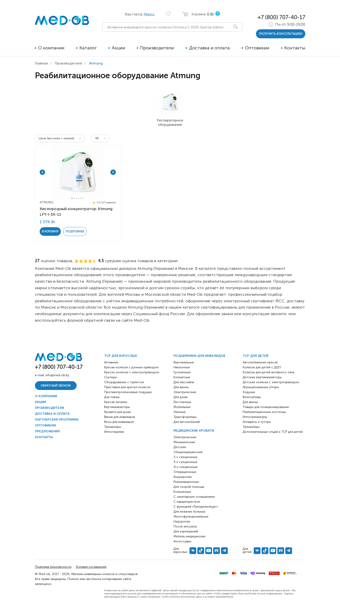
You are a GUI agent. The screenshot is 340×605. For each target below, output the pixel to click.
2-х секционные (185, 457)
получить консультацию (280, 33)
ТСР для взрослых (120, 356)
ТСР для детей (255, 356)
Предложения (47, 431)
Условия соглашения (91, 567)
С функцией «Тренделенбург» (195, 507)
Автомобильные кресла (260, 362)
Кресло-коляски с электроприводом (131, 372)
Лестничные (182, 402)
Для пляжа (111, 397)
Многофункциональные (190, 516)
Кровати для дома (117, 412)
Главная (41, 63)
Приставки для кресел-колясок (127, 387)
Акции (118, 47)
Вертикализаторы (117, 407)
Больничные (182, 492)
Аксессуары (182, 541)
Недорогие (181, 521)
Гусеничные (182, 372)
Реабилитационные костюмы (264, 412)
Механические (184, 442)
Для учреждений (185, 531)
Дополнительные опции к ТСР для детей (273, 432)
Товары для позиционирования (266, 407)
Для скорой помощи (188, 487)
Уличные (179, 412)
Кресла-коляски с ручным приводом (131, 367)
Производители (157, 47)
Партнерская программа (57, 420)
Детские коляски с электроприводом (271, 382)
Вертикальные (183, 362)
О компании (51, 47)
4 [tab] (78, 198)
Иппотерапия (114, 432)
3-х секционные (185, 462)
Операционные (184, 472)
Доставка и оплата (209, 47)
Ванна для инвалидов (119, 417)
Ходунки (249, 392)
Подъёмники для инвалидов (199, 356)
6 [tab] (83, 198)
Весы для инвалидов (119, 422)
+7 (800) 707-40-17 (281, 17)
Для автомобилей (186, 422)
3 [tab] (76, 198)
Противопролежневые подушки (128, 392)
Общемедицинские (188, 452)
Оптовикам (257, 47)
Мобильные (182, 407)
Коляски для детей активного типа (268, 372)
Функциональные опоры (261, 387)
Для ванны (181, 387)
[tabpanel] (78, 172)
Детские (179, 447)
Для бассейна (183, 382)
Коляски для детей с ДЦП (262, 367)
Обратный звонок (56, 385)
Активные (111, 362)
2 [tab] (74, 198)
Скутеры (110, 377)
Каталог (88, 47)
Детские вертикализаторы (262, 377)
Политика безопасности (53, 567)
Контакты (294, 47)
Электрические (184, 392)
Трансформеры (184, 417)
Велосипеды (252, 397)
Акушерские (182, 477)
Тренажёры (112, 427)
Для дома (180, 397)
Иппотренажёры (255, 417)
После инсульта (185, 526)
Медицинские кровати (193, 431)
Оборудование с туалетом (124, 382)
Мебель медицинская (189, 536)
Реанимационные (186, 482)
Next (113, 172)
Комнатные (181, 377)
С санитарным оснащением (194, 497)
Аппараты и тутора (257, 422)
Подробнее (75, 231)
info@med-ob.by (57, 375)
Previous (42, 172)
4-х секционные (185, 467)
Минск (149, 14)
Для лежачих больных (189, 511)
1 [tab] (72, 198)
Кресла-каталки (115, 402)
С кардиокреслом (186, 502)
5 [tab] (81, 198)
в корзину (50, 231)
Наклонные (181, 367)
